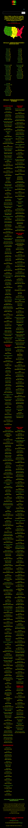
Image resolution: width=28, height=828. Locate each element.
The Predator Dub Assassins (20, 342)
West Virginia (7, 92)
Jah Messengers (8, 199)
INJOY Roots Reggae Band (8, 660)
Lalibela (8, 510)
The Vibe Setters (20, 664)
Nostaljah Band (8, 577)
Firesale (8, 323)
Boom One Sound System (8, 503)
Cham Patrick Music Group (20, 239)
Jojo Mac (20, 288)
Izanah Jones (8, 419)
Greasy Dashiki (20, 450)
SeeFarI (8, 234)
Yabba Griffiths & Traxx (8, 206)
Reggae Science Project (8, 306)
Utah (7, 86)
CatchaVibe (20, 152)
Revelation (8, 628)
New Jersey (7, 77)
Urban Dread (20, 588)
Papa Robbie (8, 513)
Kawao (20, 709)
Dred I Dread (8, 231)
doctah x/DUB (8, 258)
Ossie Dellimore (20, 327)
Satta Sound (20, 140)
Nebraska (7, 73)
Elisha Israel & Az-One (8, 202)
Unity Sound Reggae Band (8, 712)
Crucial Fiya (8, 624)
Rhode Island (19, 74)
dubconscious (8, 635)
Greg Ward (8, 667)
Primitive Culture (8, 310)
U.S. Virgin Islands (7, 84)
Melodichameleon (20, 122)
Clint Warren (20, 454)
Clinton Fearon (20, 478)
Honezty (8, 192)
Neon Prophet (8, 384)
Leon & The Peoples (19, 409)
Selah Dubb (8, 697)
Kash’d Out (8, 493)
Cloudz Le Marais (8, 430)
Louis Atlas (20, 292)
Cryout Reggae (8, 592)
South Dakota (19, 77)
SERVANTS (20, 535)
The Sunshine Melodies (20, 119)
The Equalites (19, 176)
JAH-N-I (20, 191)
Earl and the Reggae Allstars (20, 440)
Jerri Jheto (20, 481)
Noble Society (19, 349)
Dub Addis (8, 618)
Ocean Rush (8, 340)
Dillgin (20, 371)
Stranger (20, 613)
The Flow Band (20, 264)
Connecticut (7, 56)
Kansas (19, 56)
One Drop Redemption (20, 654)
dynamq (19, 251)
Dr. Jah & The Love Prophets (20, 317)
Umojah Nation (8, 289)
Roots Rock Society (8, 184)
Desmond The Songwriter (20, 275)
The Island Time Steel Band (20, 108)
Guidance (20, 699)
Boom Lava (20, 149)
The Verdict (20, 381)
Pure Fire (8, 663)
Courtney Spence (8, 486)
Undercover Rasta (8, 455)
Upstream (20, 574)
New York (7, 79)
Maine (19, 60)
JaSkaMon (20, 623)
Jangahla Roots (20, 430)
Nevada (7, 74)
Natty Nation (8, 209)
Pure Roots (20, 542)
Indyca (8, 195)
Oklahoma (19, 69)
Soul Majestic (19, 644)
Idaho (19, 51)
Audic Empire (8, 370)
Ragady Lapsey (8, 452)
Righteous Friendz (8, 715)
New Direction (19, 314)
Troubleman (20, 285)
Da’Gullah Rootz (8, 523)
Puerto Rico (19, 73)
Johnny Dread (8, 596)
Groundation (20, 640)
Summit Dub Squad (8, 416)
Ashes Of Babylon (8, 564)
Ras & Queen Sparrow (20, 727)
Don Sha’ (8, 702)
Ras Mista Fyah (8, 445)
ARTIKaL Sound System (8, 737)
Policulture (8, 778)
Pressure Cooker (20, 208)
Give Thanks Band (8, 692)
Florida (7, 59)
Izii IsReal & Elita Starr (20, 115)
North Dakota (19, 66)
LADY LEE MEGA (20, 129)
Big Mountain (19, 496)
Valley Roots (20, 560)
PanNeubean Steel (20, 181)
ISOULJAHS (20, 692)
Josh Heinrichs (8, 303)
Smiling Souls (8, 771)
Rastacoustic (8, 541)
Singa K (8, 599)
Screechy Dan (19, 261)
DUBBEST (20, 225)
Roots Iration (8, 111)
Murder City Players (8, 221)
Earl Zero (20, 567)
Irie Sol (8, 313)
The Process (8, 174)
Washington (7, 90)
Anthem (19, 173)
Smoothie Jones (20, 661)
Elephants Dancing (19, 243)
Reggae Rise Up (8, 764)
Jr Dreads (20, 443)
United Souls (8, 674)
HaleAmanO (8, 768)
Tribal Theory (19, 584)
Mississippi (7, 69)
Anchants (20, 695)
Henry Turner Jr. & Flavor (8, 589)
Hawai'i (19, 50)
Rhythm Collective (8, 330)
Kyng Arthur (20, 620)
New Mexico (7, 78)
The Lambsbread (20, 719)
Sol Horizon (20, 671)
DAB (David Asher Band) (8, 148)
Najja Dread (8, 761)
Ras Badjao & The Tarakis (8, 337)
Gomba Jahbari (20, 705)
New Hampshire (7, 75)
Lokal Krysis (8, 387)
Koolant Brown (8, 567)
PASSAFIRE (8, 653)
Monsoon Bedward (8, 458)
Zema (8, 530)
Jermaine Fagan (8, 469)
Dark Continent (20, 346)
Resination (20, 596)
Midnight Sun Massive (20, 609)
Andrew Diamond (20, 510)
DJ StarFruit (8, 167)
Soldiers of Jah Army (20, 320)
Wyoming (7, 95)
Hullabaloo (8, 272)
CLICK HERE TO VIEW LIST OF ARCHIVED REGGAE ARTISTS (14, 800)
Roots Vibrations (8, 224)
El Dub (20, 564)
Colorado (7, 55)
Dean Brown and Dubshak (8, 708)
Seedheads (20, 433)
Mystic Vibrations (8, 550)
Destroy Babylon (20, 215)
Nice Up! (8, 135)
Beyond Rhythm (20, 484)
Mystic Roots (20, 513)
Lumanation (20, 606)
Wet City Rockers (20, 474)
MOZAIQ (19, 557)
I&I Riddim (20, 412)
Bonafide (8, 790)
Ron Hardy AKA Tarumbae (8, 657)
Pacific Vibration (20, 633)
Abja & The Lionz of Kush (19, 731)
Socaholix (8, 163)
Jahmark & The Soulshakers (20, 650)
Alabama (7, 48)
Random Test (20, 258)
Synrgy (20, 525)
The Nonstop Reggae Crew (8, 238)
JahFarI (8, 646)
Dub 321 (8, 682)
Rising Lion (8, 520)
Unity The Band (8, 269)
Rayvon (20, 310)
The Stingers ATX (8, 409)
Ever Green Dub (20, 592)
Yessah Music (19, 236)
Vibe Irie (8, 719)
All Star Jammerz (8, 327)
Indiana (19, 54)
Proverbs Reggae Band (20, 331)
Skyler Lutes (20, 437)
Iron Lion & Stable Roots (8, 606)
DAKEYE (19, 657)
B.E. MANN (8, 527)
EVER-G (8, 631)
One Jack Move (8, 380)
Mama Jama (20, 295)
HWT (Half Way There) (8, 124)
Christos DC (20, 278)
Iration (8, 517)
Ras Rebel (20, 630)
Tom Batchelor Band (8, 141)
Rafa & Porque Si (20, 528)
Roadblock (8, 316)
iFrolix (8, 438)
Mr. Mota (8, 751)
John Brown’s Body (19, 281)
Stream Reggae (20, 198)
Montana (7, 71)
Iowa (19, 55)
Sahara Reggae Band (8, 537)
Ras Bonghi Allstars (8, 582)
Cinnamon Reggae (8, 472)
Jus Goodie (8, 775)
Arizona (7, 51)
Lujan (20, 499)
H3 (19, 464)
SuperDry (20, 112)
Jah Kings (8, 180)
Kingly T (8, 320)
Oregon (19, 70)
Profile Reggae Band (20, 132)
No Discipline (20, 303)
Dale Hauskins (20, 553)
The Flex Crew (8, 255)
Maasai (8, 574)
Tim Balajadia (19, 702)
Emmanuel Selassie (19, 457)
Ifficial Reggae (8, 282)
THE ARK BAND (8, 107)
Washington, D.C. (7, 91)
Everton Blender (8, 506)
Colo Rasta (8, 793)
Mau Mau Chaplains (8, 399)
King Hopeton (19, 577)
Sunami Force (8, 377)
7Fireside (20, 517)
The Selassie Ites (20, 688)
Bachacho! (8, 465)
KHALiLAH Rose (20, 398)
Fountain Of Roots (20, 550)
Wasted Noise (19, 674)
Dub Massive (8, 557)
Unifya (8, 496)
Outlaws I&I (8, 248)
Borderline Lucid (8, 754)
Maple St (8, 367)
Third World (8, 499)
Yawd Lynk (20, 364)
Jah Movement (8, 462)
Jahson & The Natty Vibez (8, 734)
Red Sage (8, 781)
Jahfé (8, 685)
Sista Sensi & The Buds (8, 152)
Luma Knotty (8, 128)
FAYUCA (8, 412)
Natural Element (20, 166)
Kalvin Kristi (20, 271)
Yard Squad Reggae (8, 245)
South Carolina (19, 75)
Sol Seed (19, 503)
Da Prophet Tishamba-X (8, 482)
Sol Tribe (8, 423)
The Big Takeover (20, 374)
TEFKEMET (8, 479)
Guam (19, 48)
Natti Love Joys (8, 638)
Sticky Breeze (8, 360)
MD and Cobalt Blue (8, 740)
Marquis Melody (20, 668)
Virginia (7, 88)
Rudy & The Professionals (8, 275)
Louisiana (19, 59)
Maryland (19, 62)
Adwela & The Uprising (8, 534)
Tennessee (19, 78)
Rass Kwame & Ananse (8, 241)
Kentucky (19, 58)
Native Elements (20, 532)
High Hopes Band (20, 218)
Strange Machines (20, 201)
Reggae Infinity (8, 603)
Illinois (19, 52)
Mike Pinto (20, 395)
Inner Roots (20, 357)
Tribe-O (20, 538)
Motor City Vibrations (8, 155)
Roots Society (8, 114)
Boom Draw (20, 467)
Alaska (7, 50)
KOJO (8, 145)
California (7, 54)
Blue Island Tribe (8, 251)
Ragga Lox (8, 448)
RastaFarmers (8, 402)
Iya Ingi (8, 352)
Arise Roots (20, 581)
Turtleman (20, 637)
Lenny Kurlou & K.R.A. (20, 415)
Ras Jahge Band (8, 348)
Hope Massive (8, 614)
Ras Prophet (20, 268)
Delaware (7, 58)
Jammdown (20, 194)
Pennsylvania (19, 71)
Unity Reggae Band (19, 324)
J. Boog (20, 506)
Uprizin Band (8, 177)
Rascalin (19, 447)
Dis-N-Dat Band (20, 162)
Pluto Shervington (8, 560)
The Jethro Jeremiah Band (20, 627)
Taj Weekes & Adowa (20, 402)
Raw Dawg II (8, 292)
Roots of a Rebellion (8, 730)
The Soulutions (20, 385)
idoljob (8, 363)
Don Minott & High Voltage (20, 159)
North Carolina (19, 65)
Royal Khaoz (20, 405)
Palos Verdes (20, 599)
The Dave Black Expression (8, 121)
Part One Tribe (19, 188)
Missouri (7, 70)
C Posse (8, 621)
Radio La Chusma (8, 391)
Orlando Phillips (8, 705)
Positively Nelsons (8, 650)
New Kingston (19, 378)
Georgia (7, 60)
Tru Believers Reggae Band (20, 334)
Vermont (7, 87)
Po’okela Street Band (20, 678)
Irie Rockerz (20, 616)
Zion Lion (8, 262)
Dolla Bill (8, 441)
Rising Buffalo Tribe (20, 681)
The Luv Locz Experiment (8, 138)
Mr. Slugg (20, 169)
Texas (7, 83)
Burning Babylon (20, 125)
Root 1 (8, 406)
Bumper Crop (8, 296)
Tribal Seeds (20, 647)
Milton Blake (8, 131)
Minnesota (7, 67)
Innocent (8, 170)
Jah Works (20, 307)
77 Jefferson (8, 286)
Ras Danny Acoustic (19, 471)
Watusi (8, 373)
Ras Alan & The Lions (8, 677)
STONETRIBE (8, 433)
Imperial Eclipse (8, 553)
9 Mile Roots (20, 388)
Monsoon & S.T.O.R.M (20, 391)
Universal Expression (8, 299)
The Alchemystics (20, 222)
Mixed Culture (8, 670)
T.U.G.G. (8, 265)
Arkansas (7, 52)
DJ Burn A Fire (8, 747)
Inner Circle (8, 489)
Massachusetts (7, 65)
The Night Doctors (20, 603)
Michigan (7, 66)
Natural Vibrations (20, 712)
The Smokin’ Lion (8, 279)
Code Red (8, 689)
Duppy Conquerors (20, 205)
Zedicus (19, 361)
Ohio (19, 67)
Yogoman (20, 488)
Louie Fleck (20, 254)
